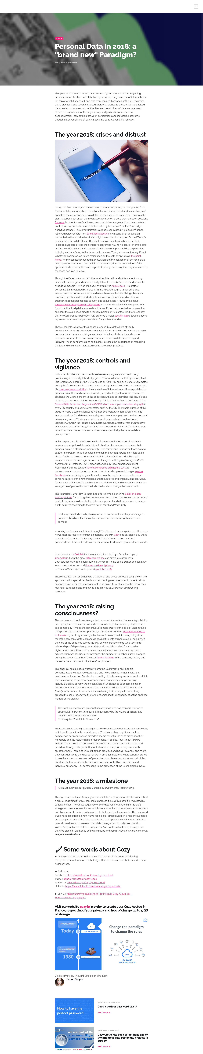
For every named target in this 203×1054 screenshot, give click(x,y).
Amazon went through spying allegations (77, 304)
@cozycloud (61, 558)
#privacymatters (94, 565)
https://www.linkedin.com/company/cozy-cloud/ (92, 886)
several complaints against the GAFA (106, 467)
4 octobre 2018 (103, 569)
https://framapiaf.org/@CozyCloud (86, 882)
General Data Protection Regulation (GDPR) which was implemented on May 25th (99, 404)
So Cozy (59, 38)
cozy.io (85, 907)
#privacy (108, 565)
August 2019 (118, 286)
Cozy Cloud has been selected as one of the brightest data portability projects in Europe (123, 1037)
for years (59, 222)
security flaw (122, 315)
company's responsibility (72, 389)
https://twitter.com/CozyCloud (80, 879)
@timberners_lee (95, 558)
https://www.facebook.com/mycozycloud (90, 875)
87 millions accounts (98, 233)
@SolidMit (78, 554)
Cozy (116, 534)
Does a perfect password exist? (117, 1006)
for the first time (105, 657)
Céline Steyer (75, 979)
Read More (104, 1012)
